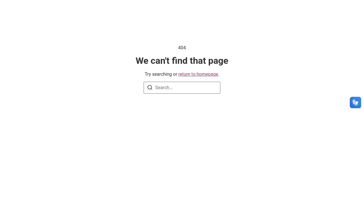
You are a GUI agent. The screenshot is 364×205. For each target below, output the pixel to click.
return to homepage (198, 74)
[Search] (149, 88)
